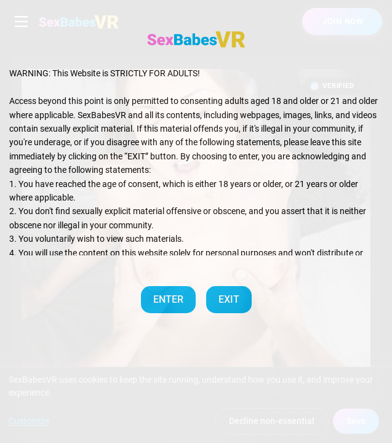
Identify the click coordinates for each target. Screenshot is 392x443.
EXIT (228, 299)
